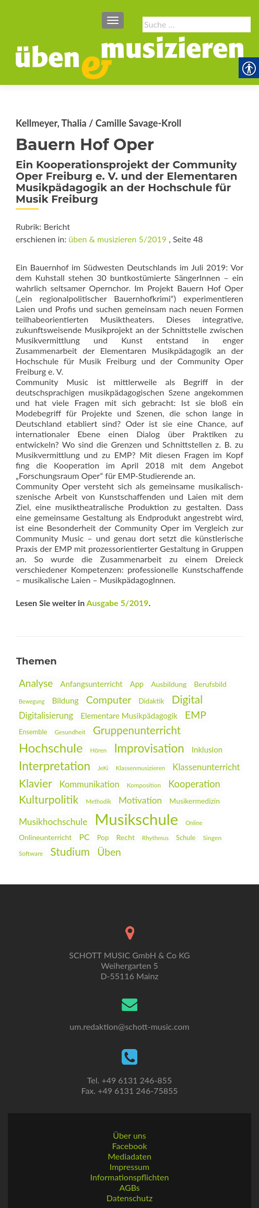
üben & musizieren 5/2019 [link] (117, 239)
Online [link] (193, 822)
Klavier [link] (35, 783)
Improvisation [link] (149, 748)
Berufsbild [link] (210, 684)
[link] (129, 57)
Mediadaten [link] (129, 1156)
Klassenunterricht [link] (206, 766)
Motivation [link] (140, 800)
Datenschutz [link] (129, 1198)
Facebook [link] (129, 1146)
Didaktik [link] (151, 701)
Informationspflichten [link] (129, 1177)
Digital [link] (187, 699)
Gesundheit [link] (70, 732)
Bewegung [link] (31, 701)
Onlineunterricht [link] (45, 837)
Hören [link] (98, 750)
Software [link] (31, 853)
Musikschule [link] (136, 819)
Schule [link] (185, 837)
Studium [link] (70, 851)
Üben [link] (109, 852)
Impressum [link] (129, 1167)
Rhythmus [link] (155, 837)
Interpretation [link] (54, 766)
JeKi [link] (103, 768)
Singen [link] (212, 838)
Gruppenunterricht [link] (137, 730)
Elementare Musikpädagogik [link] (129, 715)
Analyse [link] (36, 683)
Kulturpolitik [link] (48, 799)
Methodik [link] (98, 801)
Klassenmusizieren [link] (141, 768)
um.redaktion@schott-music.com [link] (129, 1026)
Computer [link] (109, 700)
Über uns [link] (129, 1135)
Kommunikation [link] (90, 784)
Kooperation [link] (194, 784)
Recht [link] (125, 837)
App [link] (137, 684)
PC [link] (84, 837)
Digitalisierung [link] (46, 715)
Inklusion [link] (207, 749)
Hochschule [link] (51, 747)
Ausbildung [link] (168, 684)
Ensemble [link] (33, 732)
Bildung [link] (65, 700)
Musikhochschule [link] (53, 821)
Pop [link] (103, 837)
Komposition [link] (144, 785)
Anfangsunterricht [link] (91, 683)
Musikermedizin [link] (194, 800)
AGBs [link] (129, 1187)
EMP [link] (195, 715)
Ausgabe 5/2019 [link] (118, 603)
